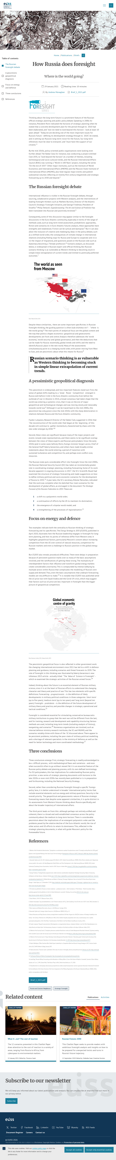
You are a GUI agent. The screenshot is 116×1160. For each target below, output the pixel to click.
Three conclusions (13, 94)
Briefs (76, 56)
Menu (104, 6)
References (10, 100)
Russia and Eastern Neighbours (40, 990)
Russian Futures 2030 (72, 1040)
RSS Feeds (16, 1137)
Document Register (16, 1142)
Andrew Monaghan (56, 93)
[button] (83, 56)
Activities (105, 998)
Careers (32, 1142)
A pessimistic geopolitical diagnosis (11, 77)
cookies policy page (39, 1148)
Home (56, 56)
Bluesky (85, 1129)
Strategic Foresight (61, 990)
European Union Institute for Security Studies (9, 6)
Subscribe (11, 1102)
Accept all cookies (74, 1149)
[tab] (93, 998)
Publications (66, 56)
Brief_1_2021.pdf (78, 93)
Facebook (32, 1129)
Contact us (44, 1142)
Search (111, 6)
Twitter (14, 1129)
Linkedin (50, 1129)
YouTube (68, 1129)
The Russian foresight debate (12, 67)
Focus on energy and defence (12, 87)
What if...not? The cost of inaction (24, 1040)
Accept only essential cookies (99, 1149)
